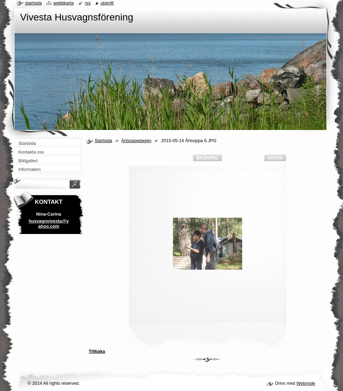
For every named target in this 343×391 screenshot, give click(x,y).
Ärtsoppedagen (136, 140)
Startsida (103, 140)
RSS (88, 3)
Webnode (305, 383)
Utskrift (107, 3)
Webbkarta (63, 3)
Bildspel (207, 157)
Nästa (275, 157)
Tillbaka (97, 351)
